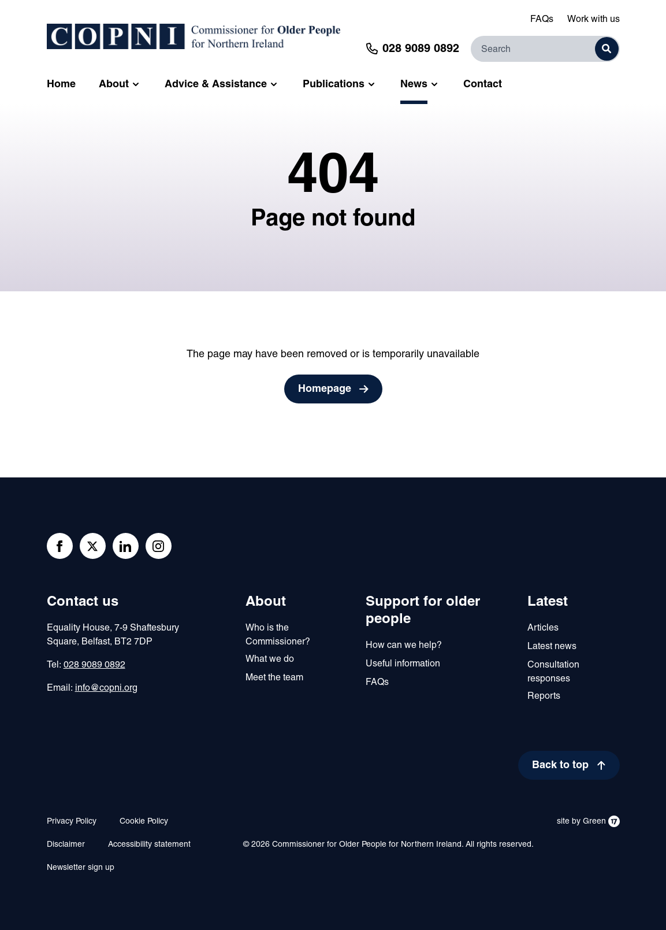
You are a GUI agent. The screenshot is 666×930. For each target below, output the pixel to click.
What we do (269, 659)
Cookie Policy (144, 821)
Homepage (324, 389)
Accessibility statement (149, 845)
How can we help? (404, 646)
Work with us (593, 20)
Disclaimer (66, 845)
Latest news (551, 647)
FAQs (541, 20)
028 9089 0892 (94, 665)
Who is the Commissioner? (277, 635)
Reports (543, 696)
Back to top (560, 765)
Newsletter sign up (80, 868)
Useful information (403, 664)
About (265, 602)
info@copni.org (106, 688)
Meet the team (274, 678)
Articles (543, 628)
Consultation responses (553, 672)
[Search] (545, 49)
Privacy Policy (71, 821)
